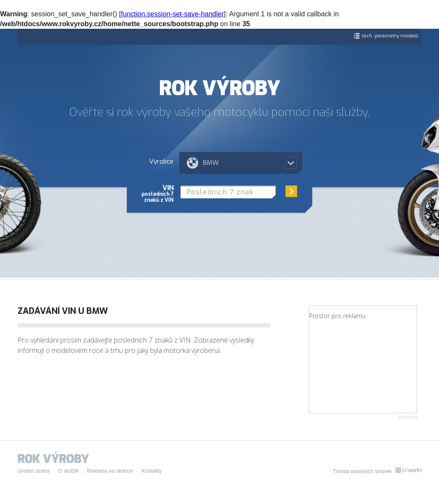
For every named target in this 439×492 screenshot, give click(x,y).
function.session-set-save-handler (172, 14)
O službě (68, 471)
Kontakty (151, 471)
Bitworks (409, 470)
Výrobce (161, 160)
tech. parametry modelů (390, 36)
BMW (211, 162)
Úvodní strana (34, 471)
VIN (157, 193)
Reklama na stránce (110, 471)
